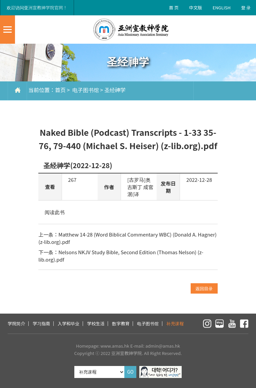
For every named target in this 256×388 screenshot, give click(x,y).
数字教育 (120, 323)
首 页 (174, 7)
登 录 (246, 7)
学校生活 (95, 323)
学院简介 (16, 323)
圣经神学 (115, 90)
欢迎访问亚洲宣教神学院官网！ (37, 7)
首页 (60, 90)
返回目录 (204, 288)
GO (130, 372)
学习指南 (41, 323)
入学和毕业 (68, 323)
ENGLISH (222, 7)
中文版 (195, 7)
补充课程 (175, 323)
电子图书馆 (85, 90)
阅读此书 (55, 212)
